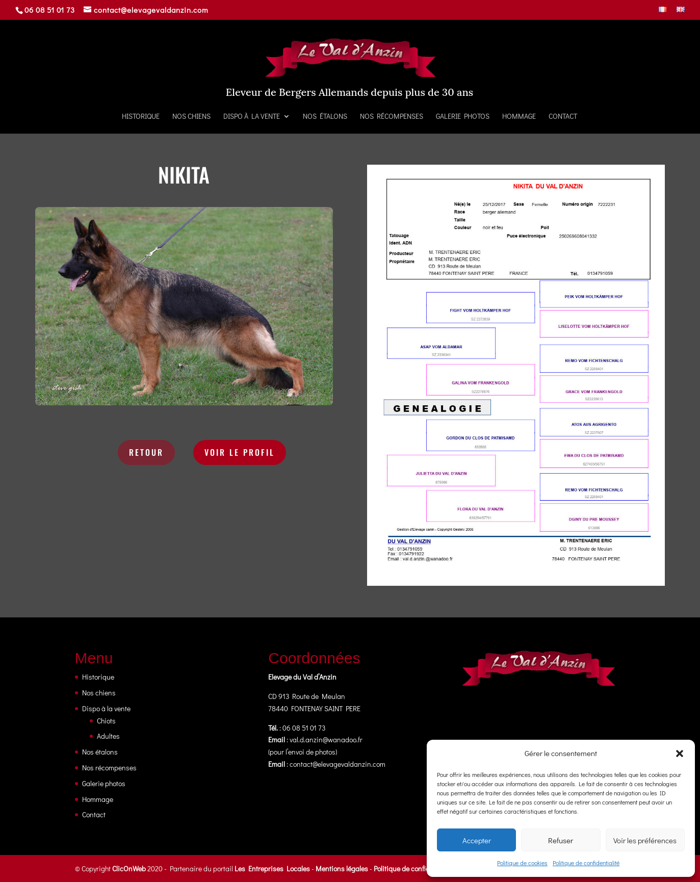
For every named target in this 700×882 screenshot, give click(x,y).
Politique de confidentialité (586, 863)
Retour (146, 452)
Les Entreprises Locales (272, 868)
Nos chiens (191, 117)
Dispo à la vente (251, 117)
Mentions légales (342, 868)
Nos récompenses (391, 117)
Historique (141, 117)
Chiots (106, 720)
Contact (563, 117)
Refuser (560, 840)
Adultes (108, 736)
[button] (680, 753)
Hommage (519, 117)
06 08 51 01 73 (49, 10)
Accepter (476, 840)
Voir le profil (239, 452)
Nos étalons (325, 117)
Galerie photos (462, 117)
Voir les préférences (645, 840)
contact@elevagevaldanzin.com (337, 764)
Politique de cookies (522, 863)
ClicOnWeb (129, 868)
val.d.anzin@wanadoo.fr (326, 739)
